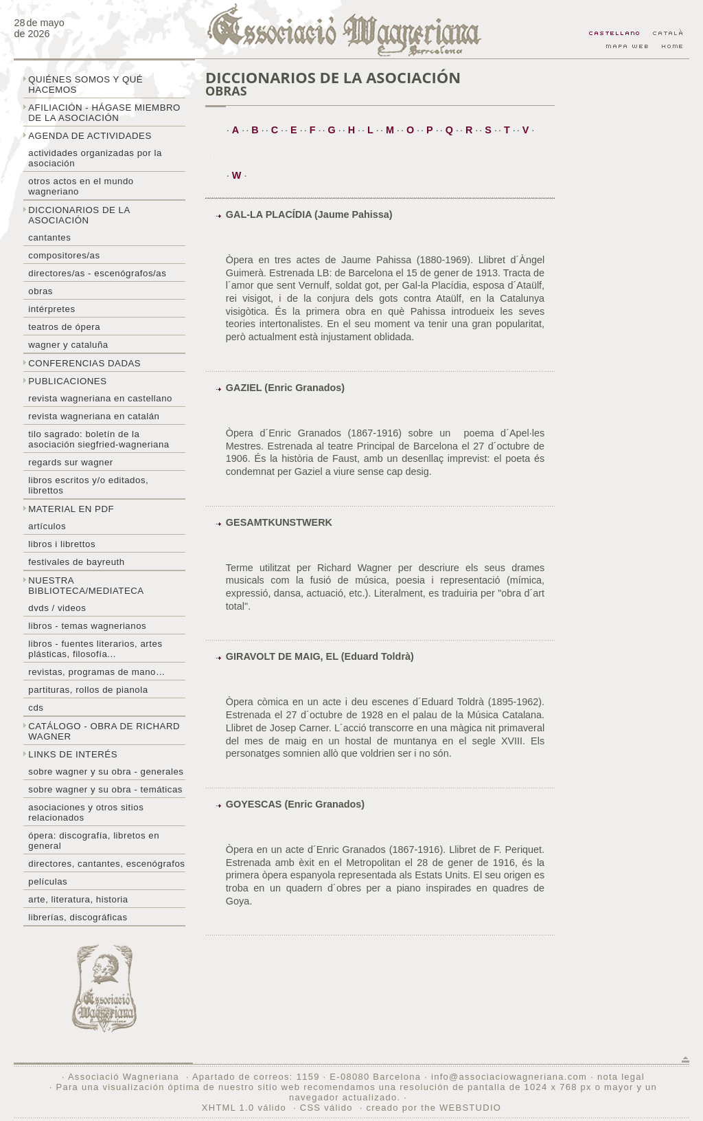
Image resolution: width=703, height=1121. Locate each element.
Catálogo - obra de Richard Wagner (104, 731)
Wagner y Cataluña (68, 345)
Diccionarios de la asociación (79, 215)
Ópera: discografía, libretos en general (93, 840)
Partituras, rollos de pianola (88, 690)
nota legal (621, 1077)
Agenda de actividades (90, 136)
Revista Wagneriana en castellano (100, 398)
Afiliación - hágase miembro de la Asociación (104, 112)
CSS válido (326, 1107)
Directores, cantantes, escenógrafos (106, 863)
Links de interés (72, 754)
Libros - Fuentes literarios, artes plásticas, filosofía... (95, 649)
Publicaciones (67, 381)
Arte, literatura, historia (78, 899)
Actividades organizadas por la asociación (95, 158)
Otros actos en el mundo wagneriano (80, 186)
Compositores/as (64, 255)
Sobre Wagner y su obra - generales (105, 771)
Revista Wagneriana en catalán (93, 416)
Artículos (47, 526)
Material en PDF (71, 509)
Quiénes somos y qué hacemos (85, 84)
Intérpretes (51, 309)
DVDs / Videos (57, 608)
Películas (47, 881)
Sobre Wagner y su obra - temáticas (105, 789)
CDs (35, 707)
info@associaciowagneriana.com (509, 1077)
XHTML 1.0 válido (244, 1107)
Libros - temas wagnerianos (87, 626)
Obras (40, 291)
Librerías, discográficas (77, 917)
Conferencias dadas (84, 363)
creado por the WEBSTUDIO (433, 1107)
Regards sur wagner (70, 462)
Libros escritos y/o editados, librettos (88, 485)
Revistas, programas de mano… (96, 672)
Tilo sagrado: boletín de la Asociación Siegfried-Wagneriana (99, 439)
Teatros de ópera (64, 327)
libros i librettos (61, 544)
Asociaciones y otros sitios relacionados (85, 812)
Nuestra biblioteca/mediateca (85, 585)
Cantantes (49, 237)
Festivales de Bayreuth (76, 562)
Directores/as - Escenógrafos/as (97, 273)
